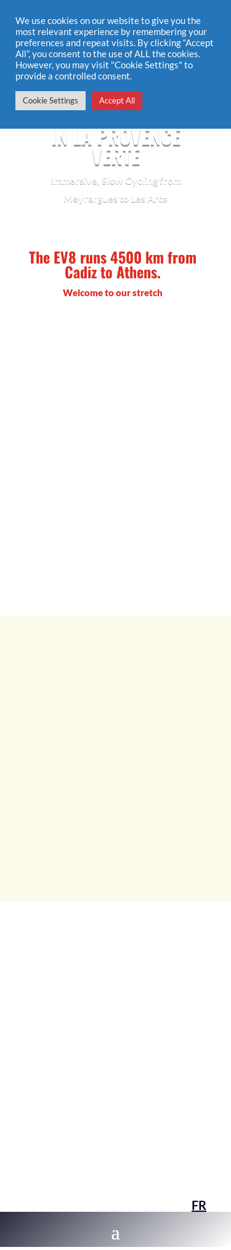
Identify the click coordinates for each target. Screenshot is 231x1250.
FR (199, 1205)
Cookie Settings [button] (50, 100)
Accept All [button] (117, 100)
